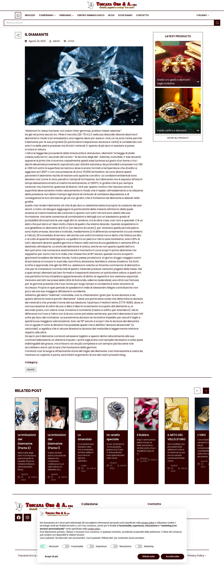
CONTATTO (142, 15)
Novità (30, 369)
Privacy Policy (195, 555)
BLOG (111, 15)
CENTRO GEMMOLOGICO (91, 15)
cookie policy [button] (94, 528)
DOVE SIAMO (125, 15)
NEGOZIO (30, 15)
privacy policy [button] (147, 522)
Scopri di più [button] (51, 556)
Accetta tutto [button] (172, 556)
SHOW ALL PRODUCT (178, 137)
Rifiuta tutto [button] (148, 556)
